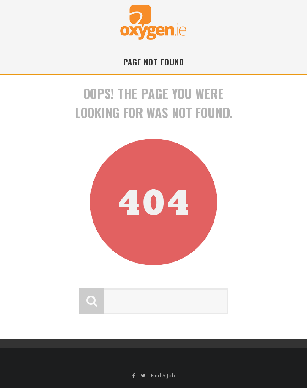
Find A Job (163, 375)
